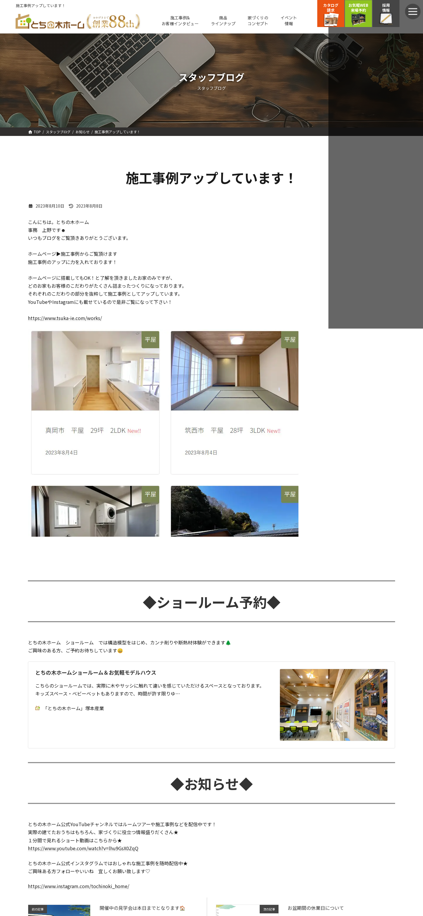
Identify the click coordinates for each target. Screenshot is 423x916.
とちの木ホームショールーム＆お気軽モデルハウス (95, 672)
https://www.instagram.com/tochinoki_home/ (78, 886)
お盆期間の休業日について (316, 907)
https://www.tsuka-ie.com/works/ (65, 317)
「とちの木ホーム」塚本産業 (69, 708)
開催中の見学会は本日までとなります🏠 (142, 907)
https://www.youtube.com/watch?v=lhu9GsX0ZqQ (83, 848)
